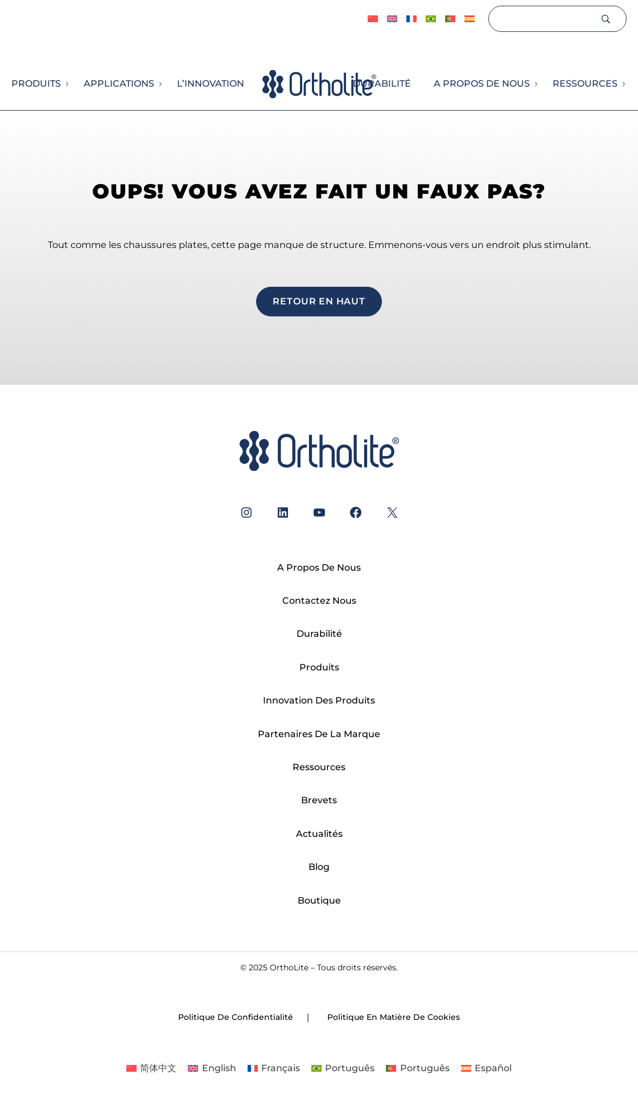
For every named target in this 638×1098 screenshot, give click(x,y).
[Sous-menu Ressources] (623, 84)
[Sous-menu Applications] (160, 84)
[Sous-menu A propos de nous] (535, 84)
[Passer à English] (392, 19)
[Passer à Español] (469, 19)
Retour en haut (319, 301)
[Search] (544, 19)
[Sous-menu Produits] (66, 84)
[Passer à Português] (431, 19)
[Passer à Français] (274, 1068)
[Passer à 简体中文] (373, 19)
